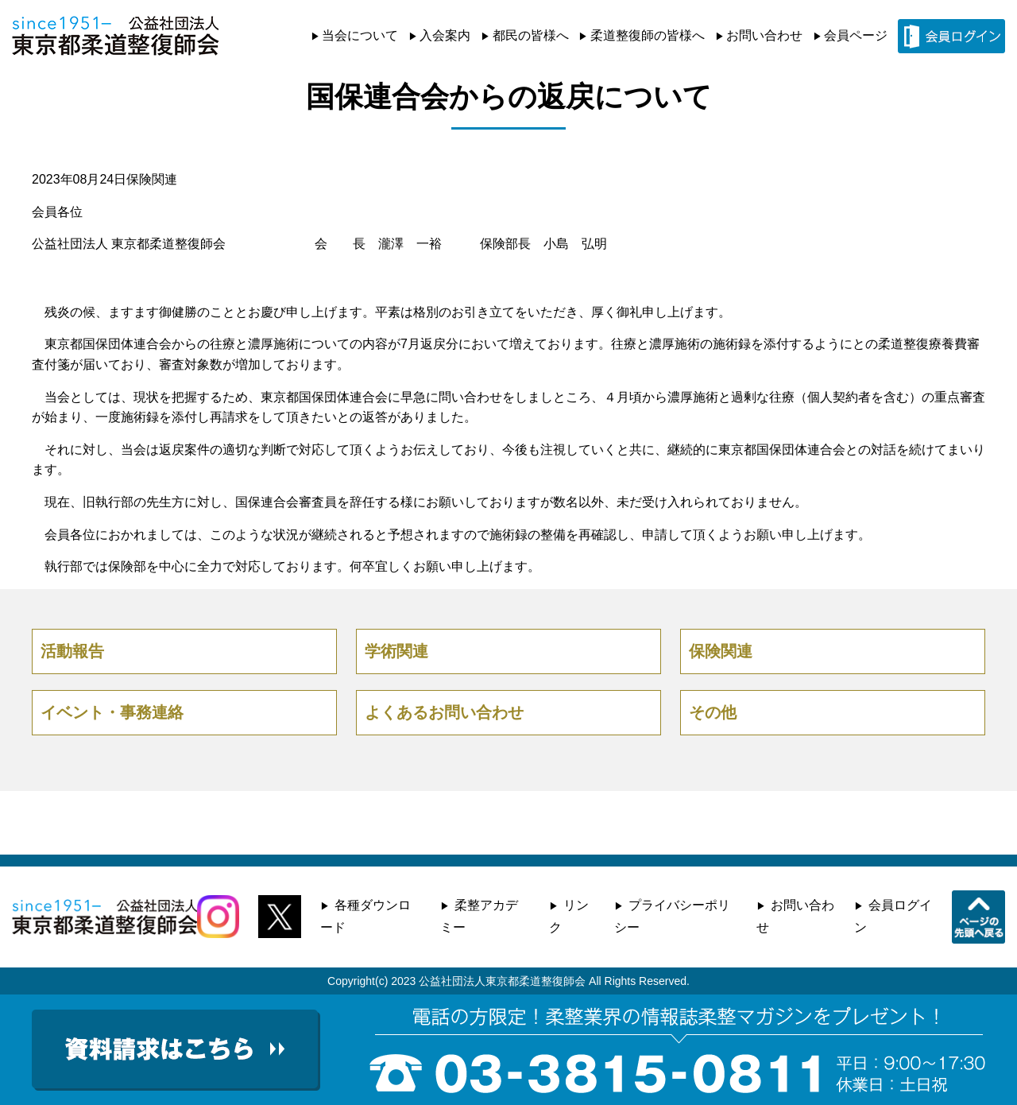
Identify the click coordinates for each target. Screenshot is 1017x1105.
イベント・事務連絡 (112, 712)
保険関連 (151, 179)
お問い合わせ (764, 35)
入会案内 (445, 35)
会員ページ (855, 35)
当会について (360, 35)
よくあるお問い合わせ (444, 712)
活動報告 (72, 651)
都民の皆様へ (531, 35)
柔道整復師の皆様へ (647, 35)
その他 (713, 712)
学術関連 (396, 651)
